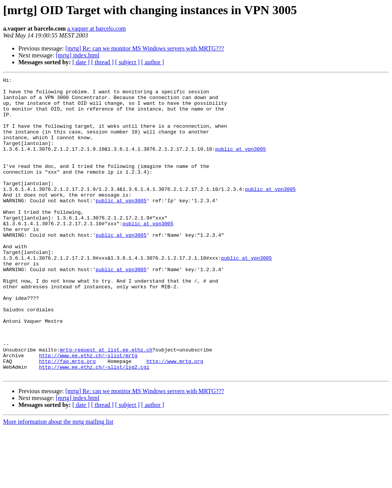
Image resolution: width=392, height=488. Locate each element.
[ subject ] (127, 62)
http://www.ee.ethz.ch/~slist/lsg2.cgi (94, 425)
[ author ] (152, 62)
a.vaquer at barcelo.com (96, 28)
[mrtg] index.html (78, 55)
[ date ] (81, 62)
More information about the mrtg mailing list (58, 481)
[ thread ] (102, 62)
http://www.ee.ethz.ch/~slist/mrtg (88, 411)
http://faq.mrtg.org (67, 418)
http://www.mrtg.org (174, 418)
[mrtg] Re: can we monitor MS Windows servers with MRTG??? (144, 48)
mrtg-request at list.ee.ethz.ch (106, 404)
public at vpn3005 (240, 163)
